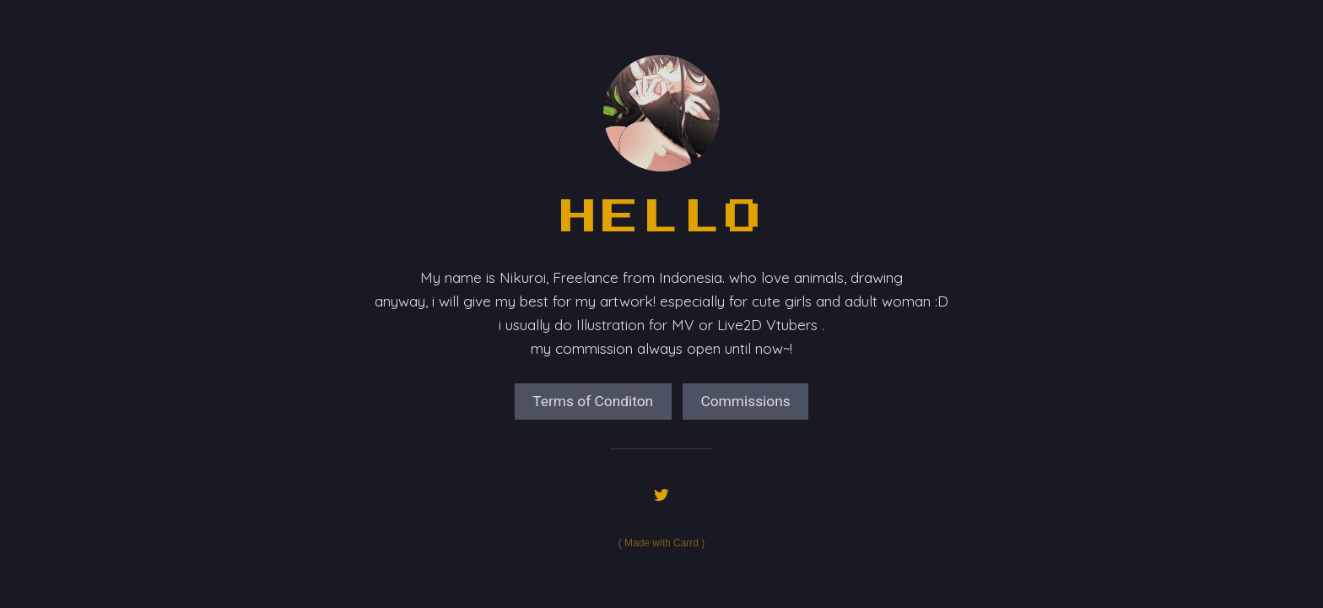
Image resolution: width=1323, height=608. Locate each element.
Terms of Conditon (592, 401)
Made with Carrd (661, 543)
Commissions (745, 401)
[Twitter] (661, 495)
